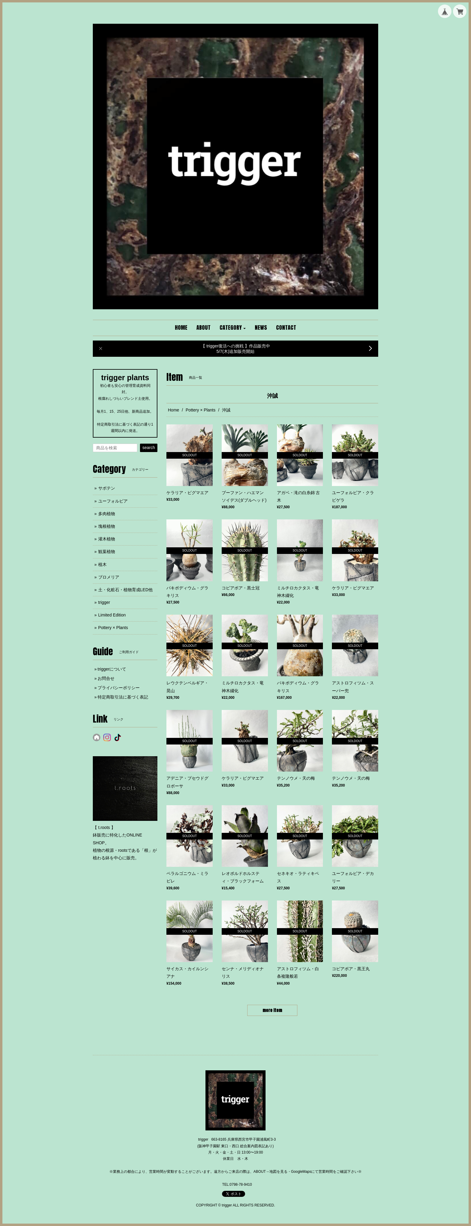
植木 (102, 564)
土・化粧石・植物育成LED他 (125, 589)
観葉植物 (106, 551)
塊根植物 (106, 526)
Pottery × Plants (200, 410)
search (148, 447)
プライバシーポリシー (119, 687)
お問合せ (106, 678)
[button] (233, 328)
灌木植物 (106, 539)
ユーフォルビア (113, 501)
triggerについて (112, 669)
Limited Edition (112, 615)
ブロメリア (108, 577)
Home (173, 410)
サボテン (106, 488)
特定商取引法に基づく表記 (123, 697)
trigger (104, 602)
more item (272, 1010)
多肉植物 (106, 513)
